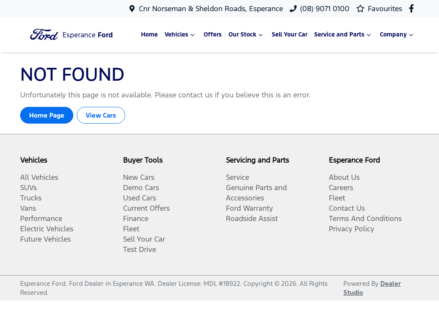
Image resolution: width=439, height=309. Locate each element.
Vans (28, 208)
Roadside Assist (252, 218)
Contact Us (347, 208)
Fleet (131, 228)
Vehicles (181, 34)
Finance (135, 218)
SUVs (28, 187)
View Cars (101, 115)
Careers (341, 187)
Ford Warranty (249, 208)
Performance (41, 218)
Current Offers (146, 208)
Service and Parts (343, 34)
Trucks (31, 198)
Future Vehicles (45, 239)
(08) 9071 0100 (324, 8)
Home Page (46, 115)
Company (397, 34)
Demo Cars (141, 187)
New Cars (138, 177)
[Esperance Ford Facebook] (413, 8)
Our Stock (247, 34)
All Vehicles (39, 177)
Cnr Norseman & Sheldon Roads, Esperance (211, 8)
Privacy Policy (351, 228)
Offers (213, 34)
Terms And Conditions (365, 218)
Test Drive (139, 249)
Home (149, 34)
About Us (344, 177)
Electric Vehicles (46, 228)
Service (237, 177)
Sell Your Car (289, 34)
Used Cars (139, 198)
